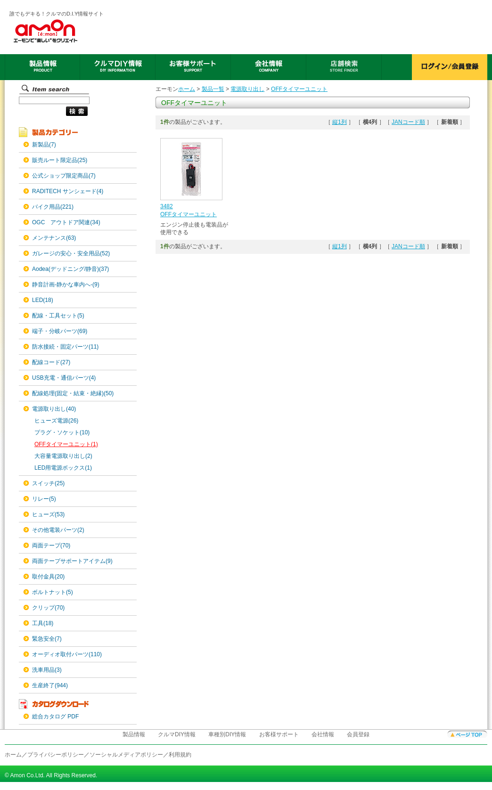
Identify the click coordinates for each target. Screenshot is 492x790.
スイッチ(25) (48, 483)
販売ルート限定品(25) (59, 160)
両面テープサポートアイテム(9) (72, 561)
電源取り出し (247, 89)
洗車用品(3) (47, 670)
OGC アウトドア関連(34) (66, 222)
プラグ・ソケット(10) (62, 432)
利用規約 (180, 754)
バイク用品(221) (53, 207)
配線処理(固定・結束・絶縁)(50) (73, 393)
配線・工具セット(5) (58, 315)
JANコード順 (408, 122)
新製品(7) (44, 144)
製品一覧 (213, 89)
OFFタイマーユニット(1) (66, 444)
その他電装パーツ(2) (58, 530)
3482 (166, 206)
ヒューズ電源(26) (56, 420)
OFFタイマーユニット (299, 89)
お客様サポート (279, 734)
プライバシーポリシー (55, 754)
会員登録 (358, 734)
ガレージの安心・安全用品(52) (71, 253)
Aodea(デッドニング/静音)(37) (70, 269)
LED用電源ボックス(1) (63, 467)
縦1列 (339, 122)
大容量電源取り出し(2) (63, 456)
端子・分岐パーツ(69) (59, 331)
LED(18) (42, 300)
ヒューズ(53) (48, 514)
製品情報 (134, 734)
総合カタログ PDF (55, 716)
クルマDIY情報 (177, 734)
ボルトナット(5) (52, 592)
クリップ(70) (48, 607)
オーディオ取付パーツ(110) (67, 654)
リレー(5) (44, 499)
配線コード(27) (51, 362)
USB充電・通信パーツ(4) (64, 378)
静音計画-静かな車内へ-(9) (65, 284)
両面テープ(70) (51, 545)
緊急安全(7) (47, 638)
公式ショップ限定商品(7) (64, 175)
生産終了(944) (50, 685)
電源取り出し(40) (54, 409)
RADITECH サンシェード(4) (67, 191)
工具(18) (42, 623)
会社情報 (323, 734)
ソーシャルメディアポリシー (126, 754)
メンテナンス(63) (54, 238)
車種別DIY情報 (227, 734)
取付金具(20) (48, 576)
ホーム (186, 89)
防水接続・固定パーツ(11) (65, 346)
